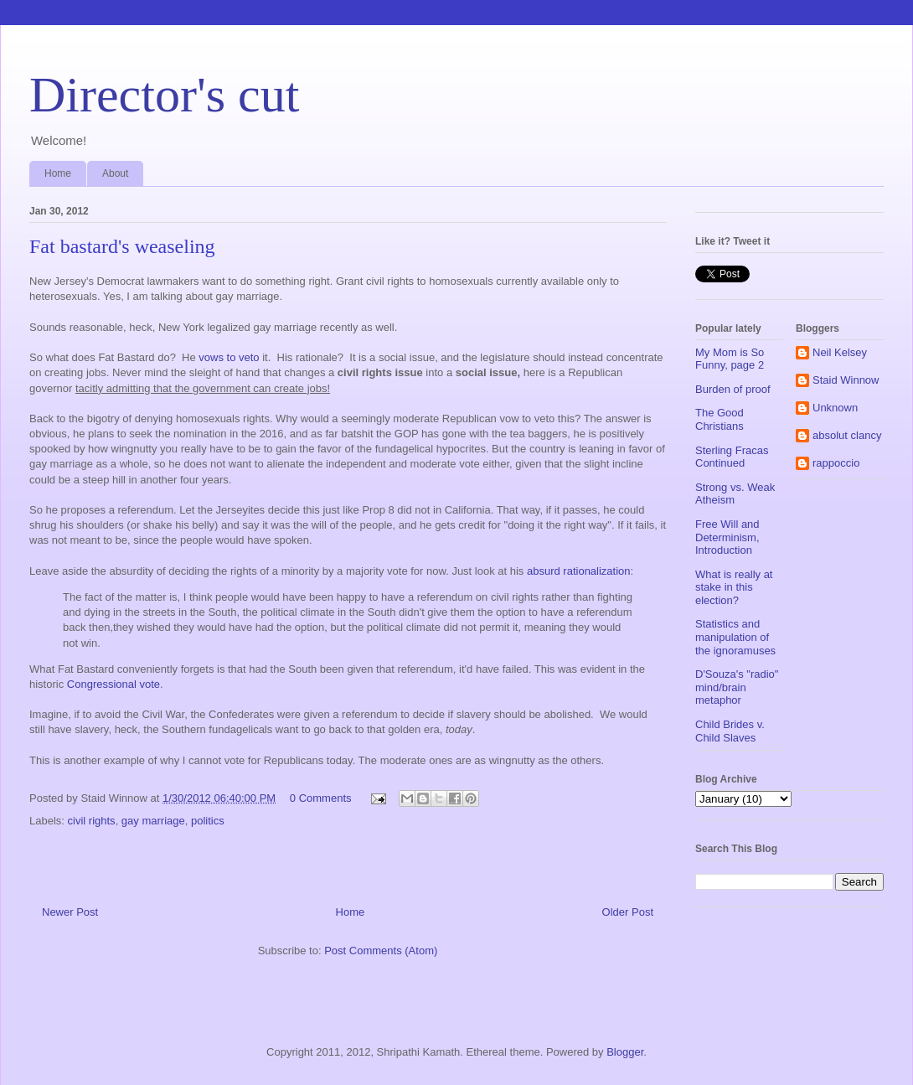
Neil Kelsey (839, 352)
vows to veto (229, 357)
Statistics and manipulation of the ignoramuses (735, 636)
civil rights (92, 820)
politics (207, 820)
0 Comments (321, 798)
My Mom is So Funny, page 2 (729, 359)
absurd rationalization (579, 571)
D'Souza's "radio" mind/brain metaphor (736, 687)
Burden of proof (733, 389)
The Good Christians (719, 419)
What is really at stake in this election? (733, 587)
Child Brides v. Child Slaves (730, 731)
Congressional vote (113, 684)
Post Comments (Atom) (380, 950)
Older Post (627, 912)
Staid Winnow (845, 380)
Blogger (624, 1052)
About (115, 173)
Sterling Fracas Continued (731, 457)
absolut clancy (846, 435)
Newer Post (70, 912)
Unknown (835, 407)
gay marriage (153, 820)
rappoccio (835, 463)
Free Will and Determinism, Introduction (727, 537)
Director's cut (164, 94)
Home (57, 173)
